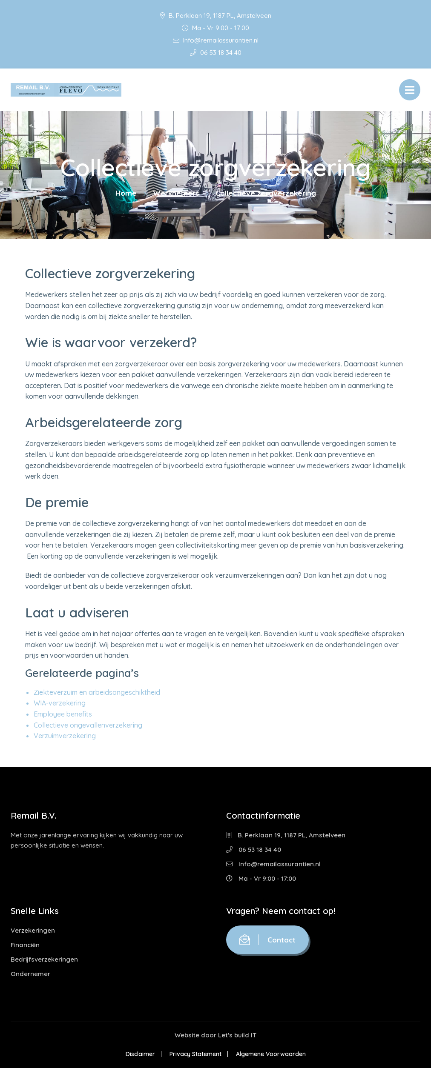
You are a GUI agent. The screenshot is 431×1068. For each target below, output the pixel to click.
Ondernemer (30, 974)
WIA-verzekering (60, 703)
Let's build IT (237, 1035)
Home (126, 192)
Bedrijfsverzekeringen (44, 959)
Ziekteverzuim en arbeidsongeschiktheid (97, 692)
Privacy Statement (195, 1054)
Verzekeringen (33, 930)
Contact (267, 939)
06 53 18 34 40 (215, 53)
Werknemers (176, 192)
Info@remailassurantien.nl (216, 40)
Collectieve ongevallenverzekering (88, 725)
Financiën (25, 945)
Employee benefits (63, 714)
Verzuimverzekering (65, 735)
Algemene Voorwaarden (271, 1054)
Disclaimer (140, 1054)
